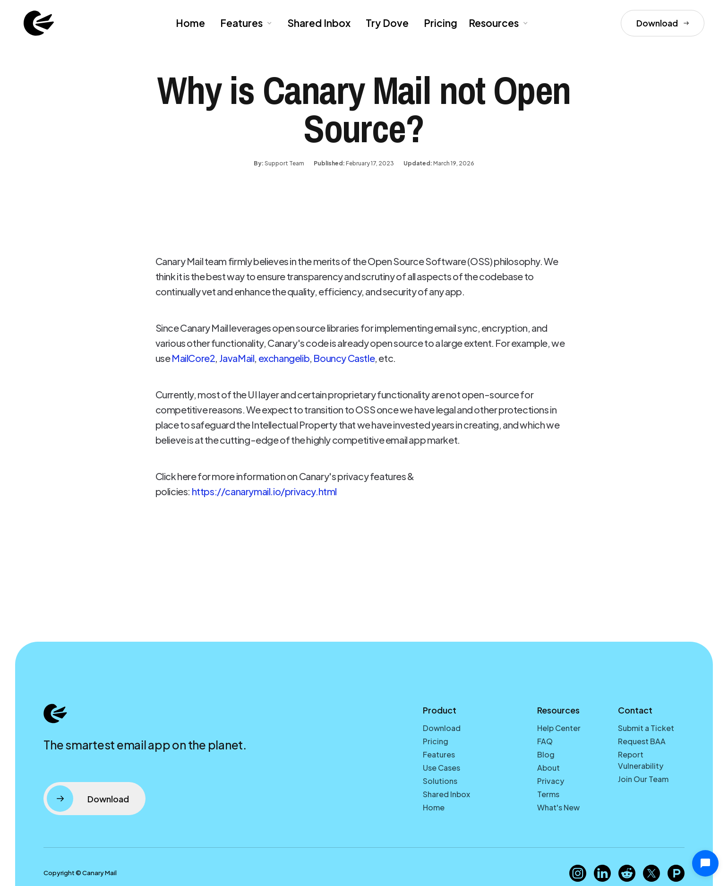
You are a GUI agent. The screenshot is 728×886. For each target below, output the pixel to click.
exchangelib (284, 358)
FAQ (545, 741)
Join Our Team (643, 779)
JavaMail (237, 358)
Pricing (440, 23)
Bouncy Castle (344, 358)
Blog (546, 754)
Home (190, 23)
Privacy (550, 781)
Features (439, 754)
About (548, 768)
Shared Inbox (319, 23)
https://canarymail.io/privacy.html (265, 491)
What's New (558, 807)
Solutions (440, 781)
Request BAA (642, 741)
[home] (39, 23)
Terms (548, 794)
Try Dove (387, 23)
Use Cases (441, 768)
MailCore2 (193, 358)
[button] (245, 23)
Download (442, 728)
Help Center (559, 728)
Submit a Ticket (646, 728)
